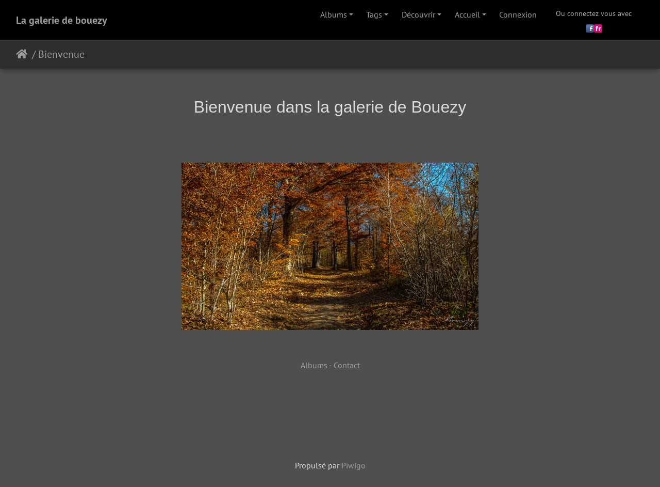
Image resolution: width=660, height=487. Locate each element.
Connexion (518, 14)
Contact (347, 365)
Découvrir (418, 14)
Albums (333, 14)
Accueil (467, 14)
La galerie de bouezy (61, 20)
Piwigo (353, 465)
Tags (374, 14)
